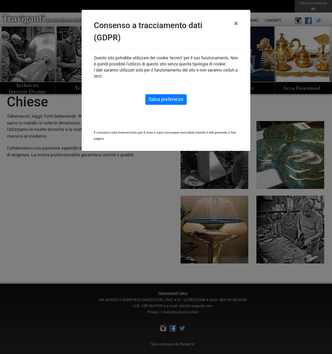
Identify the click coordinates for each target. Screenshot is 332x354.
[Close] (236, 23)
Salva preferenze (165, 99)
